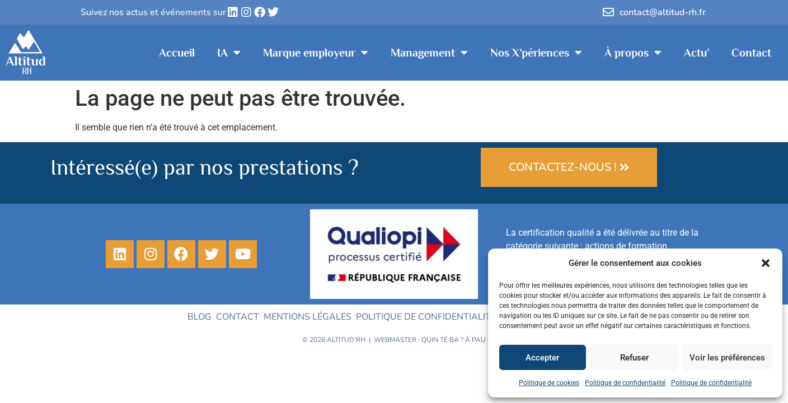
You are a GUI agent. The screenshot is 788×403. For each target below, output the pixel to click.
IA (229, 52)
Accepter (542, 358)
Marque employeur (315, 52)
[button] (765, 263)
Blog (199, 317)
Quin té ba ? (442, 339)
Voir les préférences (727, 358)
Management (429, 52)
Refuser (634, 358)
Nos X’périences (536, 52)
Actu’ (696, 52)
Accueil (177, 52)
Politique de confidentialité (625, 383)
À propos (633, 52)
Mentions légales (307, 317)
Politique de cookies (549, 383)
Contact (751, 52)
